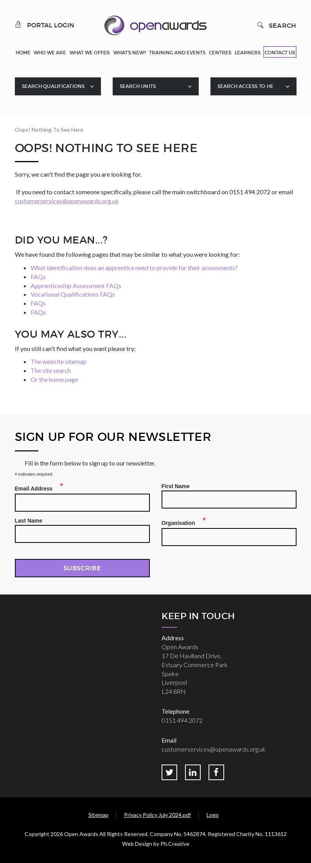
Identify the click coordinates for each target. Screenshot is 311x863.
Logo (213, 814)
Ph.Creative (174, 843)
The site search (51, 370)
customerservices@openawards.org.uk (67, 200)
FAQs (38, 276)
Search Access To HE (246, 86)
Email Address (36, 487)
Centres (220, 53)
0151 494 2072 (182, 720)
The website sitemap (58, 361)
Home (23, 53)
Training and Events (177, 53)
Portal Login (44, 24)
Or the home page (54, 379)
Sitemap (98, 814)
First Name (176, 486)
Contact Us (280, 53)
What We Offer (90, 53)
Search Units (138, 86)
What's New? (129, 53)
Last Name (29, 520)
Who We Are (50, 53)
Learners (248, 53)
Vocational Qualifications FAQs (73, 294)
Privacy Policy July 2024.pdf (157, 814)
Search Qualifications (53, 86)
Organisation (181, 521)
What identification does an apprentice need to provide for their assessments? (134, 267)
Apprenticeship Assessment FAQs (76, 285)
